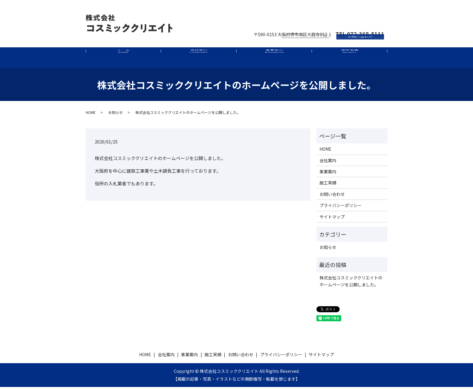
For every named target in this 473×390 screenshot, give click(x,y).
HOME (91, 115)
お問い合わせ (360, 16)
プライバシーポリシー (340, 208)
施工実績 (349, 59)
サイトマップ (332, 220)
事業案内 (274, 59)
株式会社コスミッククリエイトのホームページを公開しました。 (351, 284)
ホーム (123, 59)
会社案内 (198, 59)
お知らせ (115, 115)
